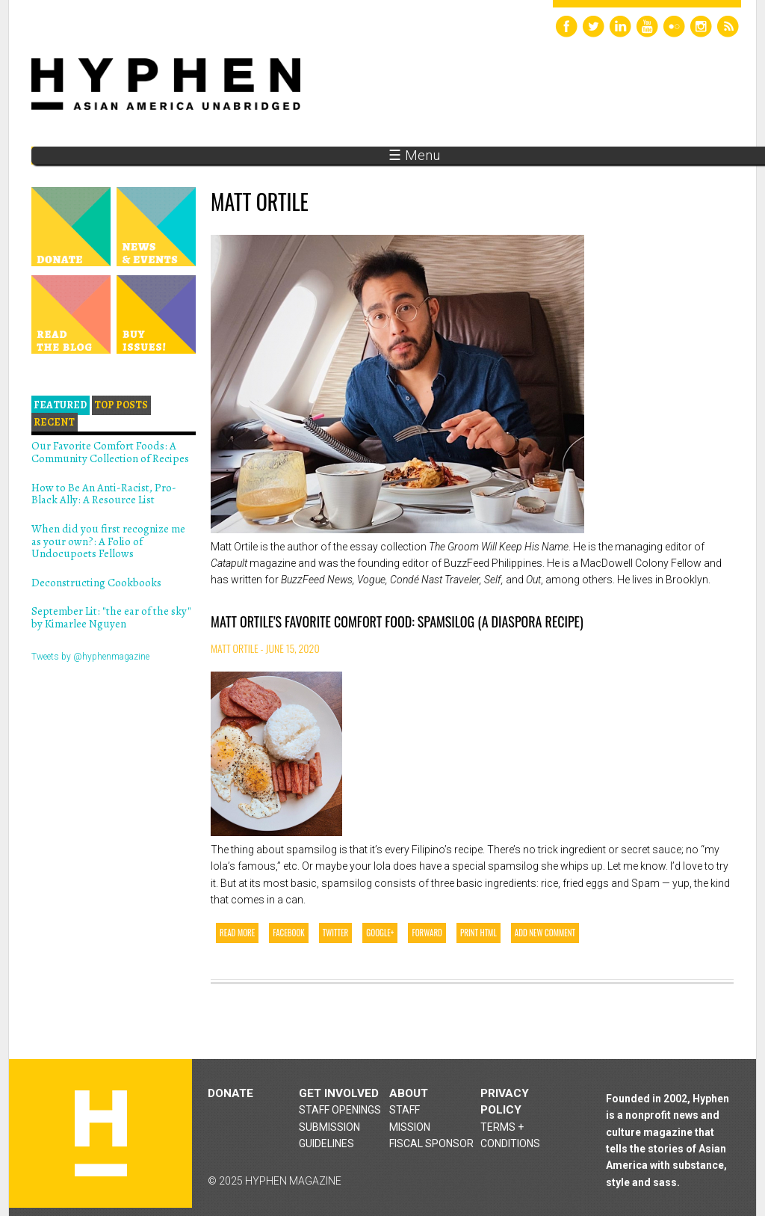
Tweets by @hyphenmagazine (90, 656)
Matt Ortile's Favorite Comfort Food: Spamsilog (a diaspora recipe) (397, 621)
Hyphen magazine (101, 1133)
